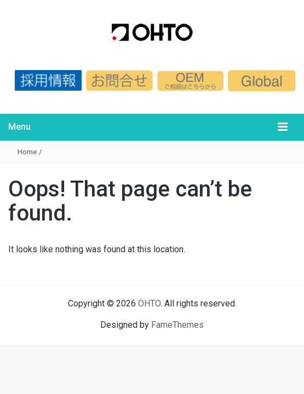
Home (27, 152)
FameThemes (177, 325)
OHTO (149, 303)
